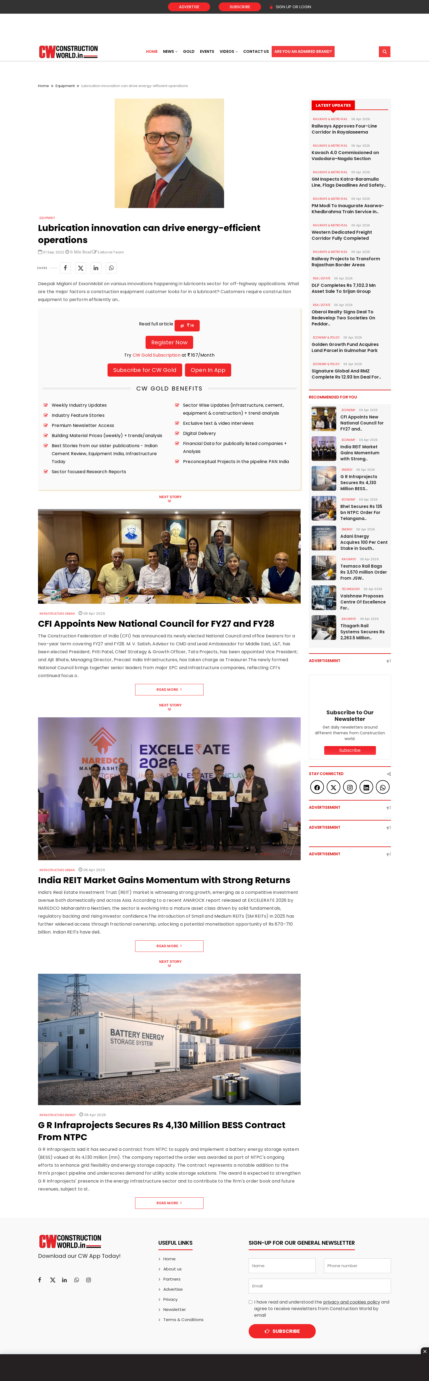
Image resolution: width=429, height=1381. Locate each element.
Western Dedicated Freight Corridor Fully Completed (342, 235)
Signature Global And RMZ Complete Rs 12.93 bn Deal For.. (346, 374)
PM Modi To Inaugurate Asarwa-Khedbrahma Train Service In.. (348, 209)
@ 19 (187, 325)
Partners (172, 1279)
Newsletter (174, 1309)
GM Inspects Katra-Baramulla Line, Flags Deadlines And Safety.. (349, 182)
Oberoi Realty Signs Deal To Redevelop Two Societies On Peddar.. (343, 318)
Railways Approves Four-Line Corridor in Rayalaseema (344, 129)
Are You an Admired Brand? (303, 51)
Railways (349, 559)
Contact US (256, 51)
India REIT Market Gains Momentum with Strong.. (359, 453)
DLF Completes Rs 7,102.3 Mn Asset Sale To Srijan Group (344, 288)
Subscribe (240, 7)
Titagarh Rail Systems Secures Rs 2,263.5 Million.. (362, 632)
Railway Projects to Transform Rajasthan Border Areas (346, 262)
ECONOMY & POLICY (326, 338)
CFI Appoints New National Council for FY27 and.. (362, 423)
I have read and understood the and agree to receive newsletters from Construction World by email (321, 1308)
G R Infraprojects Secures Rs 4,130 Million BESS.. (358, 483)
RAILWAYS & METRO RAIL (330, 119)
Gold (189, 51)
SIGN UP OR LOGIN (290, 7)
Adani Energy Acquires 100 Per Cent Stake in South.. (364, 542)
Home (152, 51)
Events (207, 51)
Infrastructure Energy (57, 1115)
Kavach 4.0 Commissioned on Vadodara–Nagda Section (345, 156)
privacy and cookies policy (351, 1302)
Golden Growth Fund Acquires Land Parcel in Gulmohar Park (345, 348)
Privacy (170, 1299)
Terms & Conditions (183, 1319)
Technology (351, 589)
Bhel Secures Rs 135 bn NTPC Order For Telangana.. (361, 512)
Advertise (189, 7)
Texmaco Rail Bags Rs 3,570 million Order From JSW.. (363, 572)
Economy (348, 410)
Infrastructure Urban (57, 614)
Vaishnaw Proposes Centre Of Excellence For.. (363, 602)
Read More (169, 689)
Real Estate (321, 278)
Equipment (65, 85)
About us (172, 1269)
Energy (347, 470)
